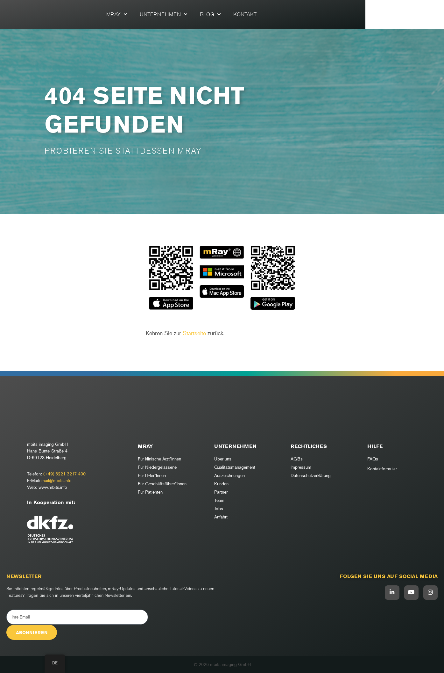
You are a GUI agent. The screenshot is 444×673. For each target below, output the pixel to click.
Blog (249, 14)
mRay (155, 14)
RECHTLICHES (309, 446)
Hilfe (375, 446)
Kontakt (284, 14)
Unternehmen (202, 14)
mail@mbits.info (56, 480)
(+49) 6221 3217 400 (64, 473)
